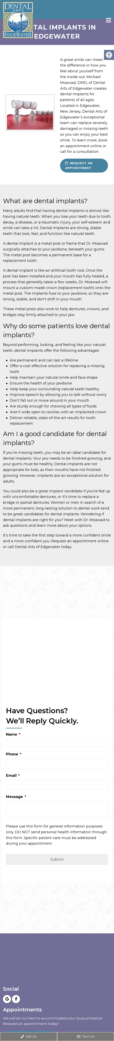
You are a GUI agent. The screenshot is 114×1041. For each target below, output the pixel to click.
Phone (13, 754)
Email (13, 775)
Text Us (85, 1036)
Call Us (28, 1036)
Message (16, 797)
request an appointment (79, 165)
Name (13, 734)
